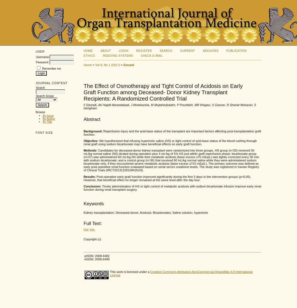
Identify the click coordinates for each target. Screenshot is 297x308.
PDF (86, 229)
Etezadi (128, 65)
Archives (210, 50)
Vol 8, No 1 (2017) (107, 65)
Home (88, 50)
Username (42, 57)
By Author (49, 118)
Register (144, 50)
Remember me (51, 68)
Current (187, 50)
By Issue (48, 115)
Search (166, 50)
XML (92, 229)
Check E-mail (152, 55)
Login (123, 50)
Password (42, 62)
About (105, 50)
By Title (47, 121)
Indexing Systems (118, 55)
